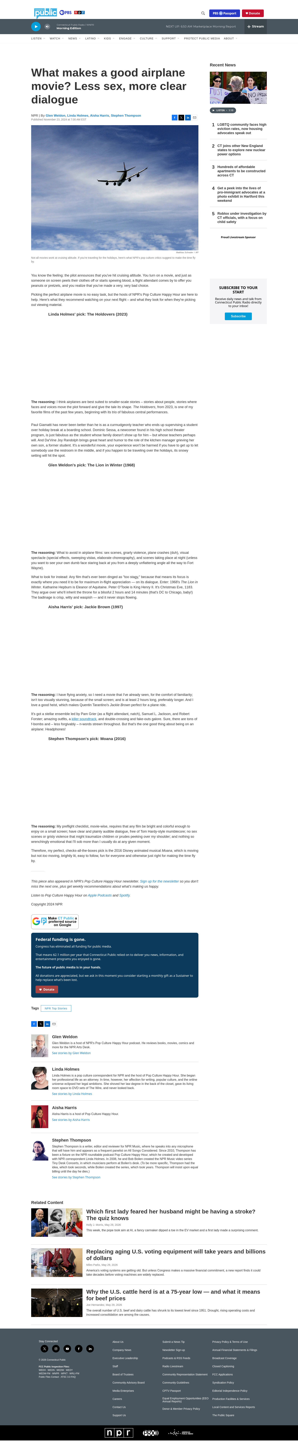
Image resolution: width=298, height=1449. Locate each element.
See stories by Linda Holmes (72, 1102)
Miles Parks (93, 1273)
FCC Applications (222, 1383)
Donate (257, 17)
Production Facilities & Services (231, 1407)
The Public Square (223, 1423)
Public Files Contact (49, 1385)
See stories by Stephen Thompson (76, 1186)
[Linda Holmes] (39, 1086)
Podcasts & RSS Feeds (176, 1366)
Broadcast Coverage (224, 1366)
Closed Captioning (223, 1375)
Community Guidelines (175, 1391)
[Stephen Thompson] (39, 1157)
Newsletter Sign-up (173, 1358)
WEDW (60, 1378)
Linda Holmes (77, 124)
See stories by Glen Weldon (71, 1061)
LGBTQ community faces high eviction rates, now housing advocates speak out (241, 137)
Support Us (119, 1423)
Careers (117, 1407)
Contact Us (119, 1415)
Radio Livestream (172, 1375)
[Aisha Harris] (39, 1125)
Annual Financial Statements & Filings (234, 1358)
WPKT (64, 1382)
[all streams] (255, 35)
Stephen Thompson (126, 124)
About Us (118, 1350)
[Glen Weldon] (39, 1054)
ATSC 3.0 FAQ (68, 1385)
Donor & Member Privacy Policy (181, 1417)
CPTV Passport (171, 1399)
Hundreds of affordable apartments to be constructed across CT (241, 180)
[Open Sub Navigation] (44, 47)
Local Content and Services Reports (233, 1415)
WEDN (51, 1378)
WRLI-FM (74, 1382)
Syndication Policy (223, 1391)
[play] (36, 35)
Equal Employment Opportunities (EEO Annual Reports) (185, 1408)
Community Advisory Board (129, 1391)
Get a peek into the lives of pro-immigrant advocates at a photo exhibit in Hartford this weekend (241, 203)
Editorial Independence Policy (229, 1399)
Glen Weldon (56, 124)
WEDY (69, 1378)
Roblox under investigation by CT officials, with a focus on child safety (241, 226)
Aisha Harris (99, 124)
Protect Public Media (202, 46)
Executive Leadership (125, 1366)
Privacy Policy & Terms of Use (230, 1350)
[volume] (47, 35)
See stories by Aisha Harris (71, 1128)
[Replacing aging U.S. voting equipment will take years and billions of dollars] (56, 1271)
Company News (122, 1358)
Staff (115, 1375)
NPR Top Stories (56, 1016)
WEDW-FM (44, 1382)
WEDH (42, 1378)
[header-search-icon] (206, 17)
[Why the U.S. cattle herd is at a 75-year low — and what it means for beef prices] (56, 1311)
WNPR (55, 1382)
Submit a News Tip (173, 1350)
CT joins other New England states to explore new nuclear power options (241, 158)
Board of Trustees (123, 1383)
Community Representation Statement (185, 1383)
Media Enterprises (123, 1399)
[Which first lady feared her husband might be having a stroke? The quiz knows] (56, 1231)
